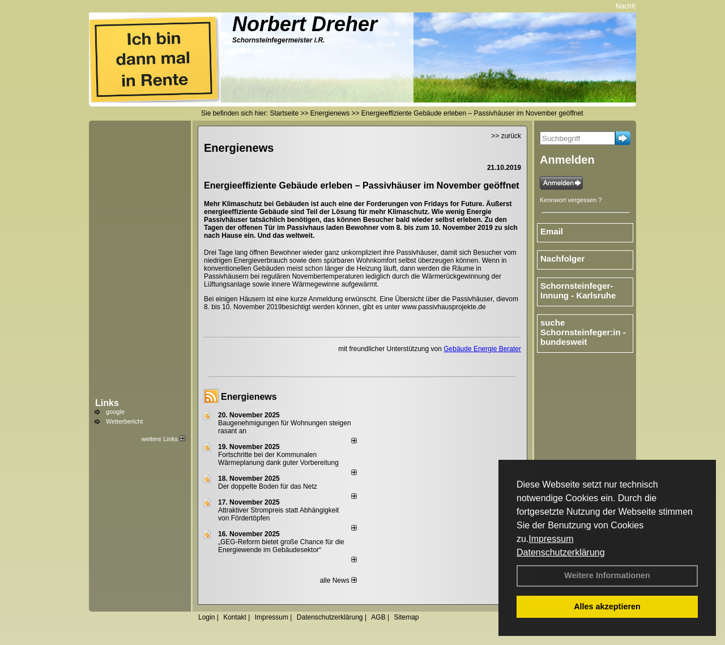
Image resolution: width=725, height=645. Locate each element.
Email (551, 231)
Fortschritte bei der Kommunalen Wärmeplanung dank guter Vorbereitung (278, 459)
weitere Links (163, 438)
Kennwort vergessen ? (571, 200)
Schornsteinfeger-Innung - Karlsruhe (578, 290)
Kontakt (234, 617)
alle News (338, 580)
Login (206, 617)
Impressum (550, 539)
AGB (378, 617)
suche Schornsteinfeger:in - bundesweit (583, 332)
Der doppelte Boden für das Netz (267, 486)
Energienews (249, 396)
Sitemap (406, 617)
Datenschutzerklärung (561, 552)
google (115, 411)
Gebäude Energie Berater (482, 349)
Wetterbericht (124, 421)
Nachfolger (633, 6)
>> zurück (506, 136)
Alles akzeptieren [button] (607, 606)
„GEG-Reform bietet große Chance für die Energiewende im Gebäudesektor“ (281, 546)
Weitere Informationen (607, 575)
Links (107, 403)
